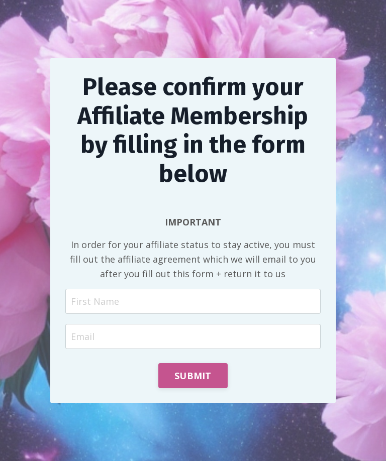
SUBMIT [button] (193, 376)
